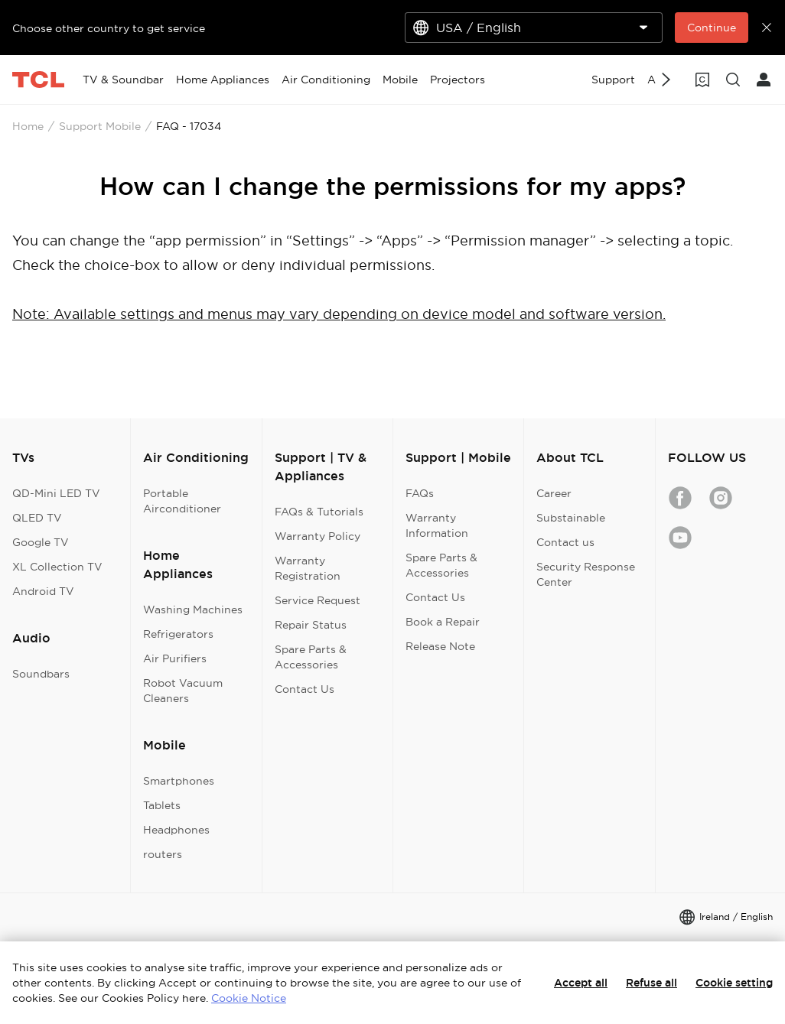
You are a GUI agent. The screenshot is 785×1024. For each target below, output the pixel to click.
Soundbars (41, 674)
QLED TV (37, 518)
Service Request (317, 600)
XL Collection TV (57, 567)
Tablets (162, 805)
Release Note (440, 646)
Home (28, 126)
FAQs (420, 493)
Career (554, 493)
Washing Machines (193, 609)
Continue (711, 27)
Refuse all (651, 983)
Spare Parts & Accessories (311, 656)
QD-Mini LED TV (56, 493)
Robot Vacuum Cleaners (183, 690)
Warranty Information (437, 525)
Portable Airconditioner (182, 500)
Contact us (565, 542)
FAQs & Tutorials (319, 512)
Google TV (40, 542)
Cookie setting (734, 983)
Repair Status (311, 625)
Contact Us (304, 689)
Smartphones (178, 781)
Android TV (43, 591)
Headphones (176, 830)
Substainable (570, 518)
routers (162, 854)
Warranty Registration (307, 568)
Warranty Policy (317, 536)
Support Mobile (100, 126)
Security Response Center (585, 574)
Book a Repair (443, 622)
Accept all (580, 983)
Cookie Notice (248, 998)
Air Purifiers (175, 658)
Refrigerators (178, 634)
